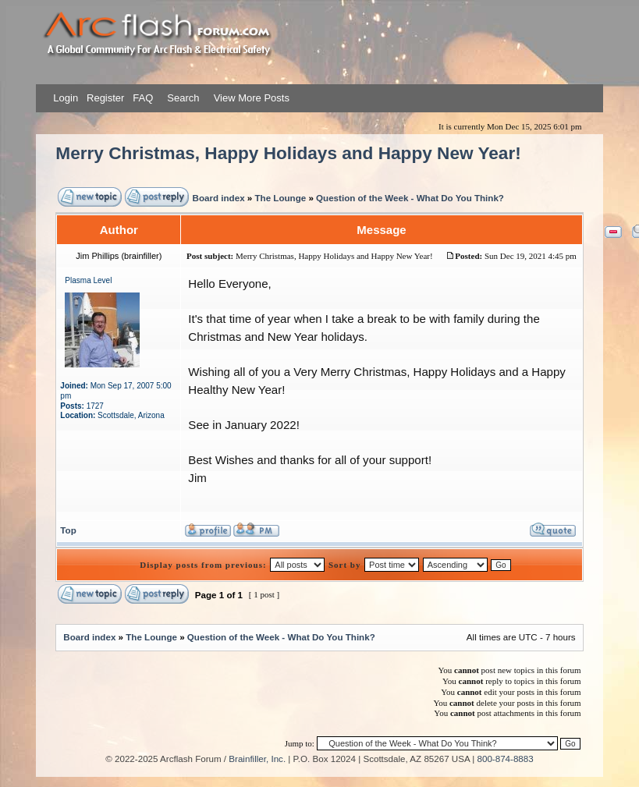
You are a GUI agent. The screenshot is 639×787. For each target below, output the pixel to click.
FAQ (142, 98)
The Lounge (280, 198)
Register (103, 98)
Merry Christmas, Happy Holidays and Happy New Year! (287, 153)
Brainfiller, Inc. (257, 758)
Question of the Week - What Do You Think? (410, 198)
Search (182, 98)
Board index (219, 198)
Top (68, 530)
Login (65, 98)
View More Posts (251, 98)
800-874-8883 (505, 758)
